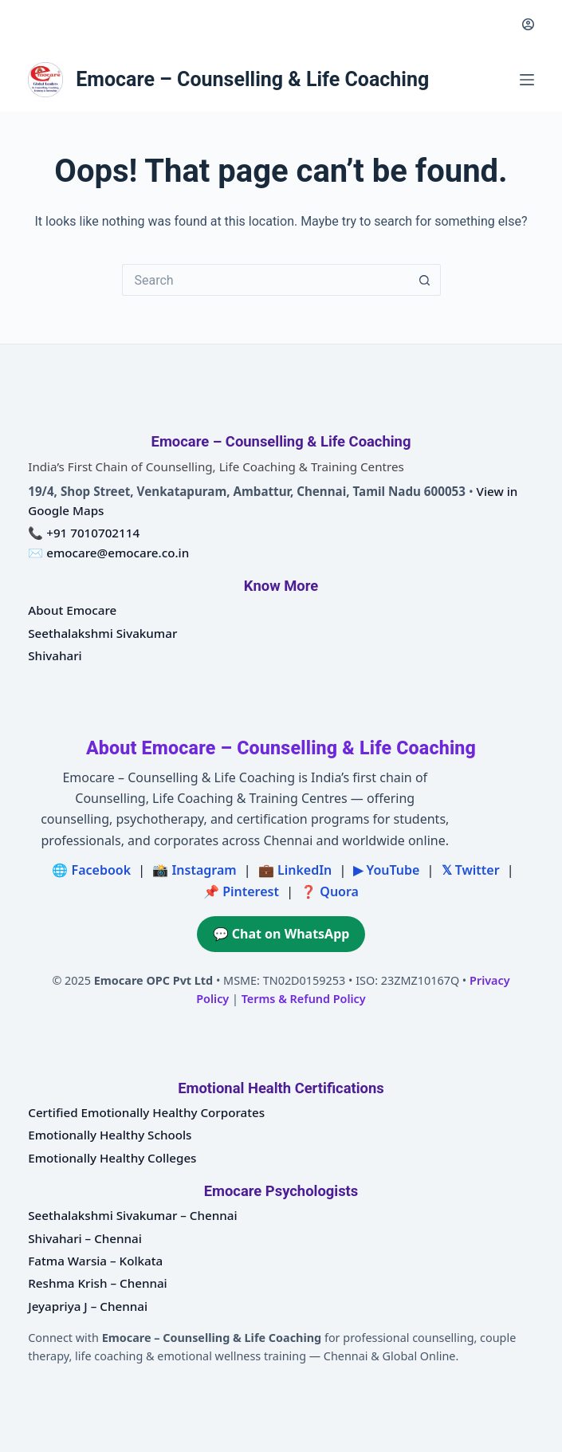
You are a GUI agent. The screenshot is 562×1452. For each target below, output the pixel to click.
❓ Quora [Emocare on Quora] (330, 891)
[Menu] (527, 80)
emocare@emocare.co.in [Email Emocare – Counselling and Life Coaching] (117, 553)
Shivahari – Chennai (85, 1238)
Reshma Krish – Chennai (97, 1283)
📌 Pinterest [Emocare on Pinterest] (241, 891)
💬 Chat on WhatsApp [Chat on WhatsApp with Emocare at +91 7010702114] (281, 933)
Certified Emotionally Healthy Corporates (146, 1112)
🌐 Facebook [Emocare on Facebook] (91, 870)
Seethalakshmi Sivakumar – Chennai (132, 1215)
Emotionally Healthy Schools (109, 1135)
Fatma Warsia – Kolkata (95, 1261)
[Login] (528, 24)
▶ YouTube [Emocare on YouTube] (386, 870)
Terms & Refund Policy (304, 998)
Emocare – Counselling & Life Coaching (252, 79)
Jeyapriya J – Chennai (87, 1306)
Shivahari (54, 655)
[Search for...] (265, 280)
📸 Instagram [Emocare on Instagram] (194, 870)
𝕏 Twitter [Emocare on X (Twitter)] (471, 870)
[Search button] (425, 280)
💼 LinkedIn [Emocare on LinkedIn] (295, 870)
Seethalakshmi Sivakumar (102, 633)
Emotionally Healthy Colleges (112, 1158)
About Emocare (72, 610)
